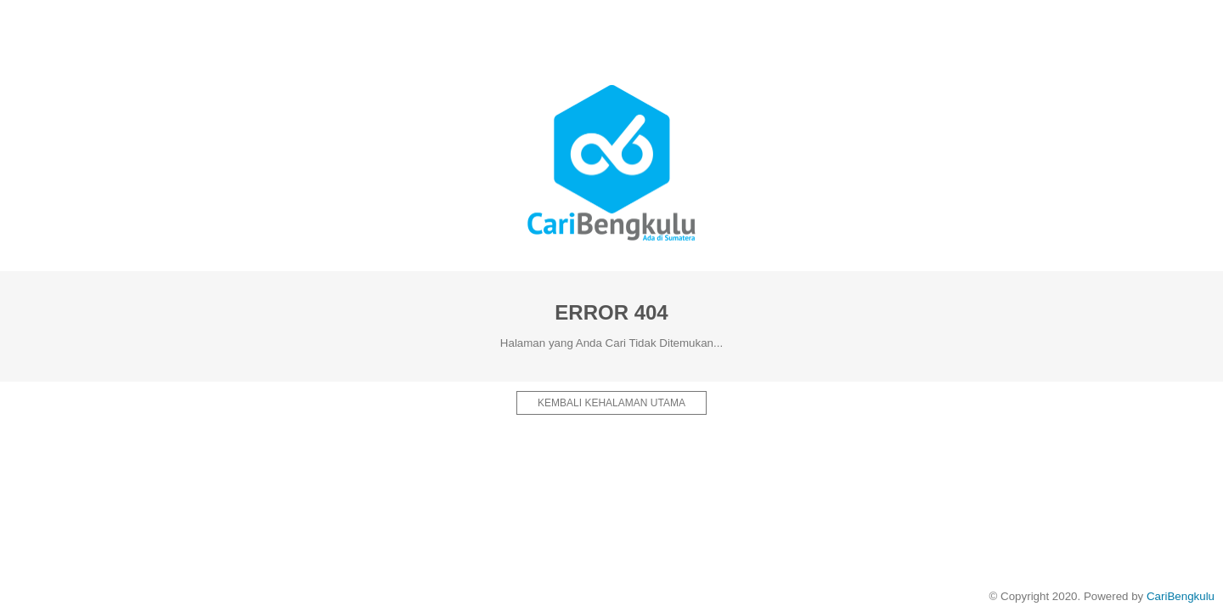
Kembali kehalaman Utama (611, 403)
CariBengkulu (1181, 596)
